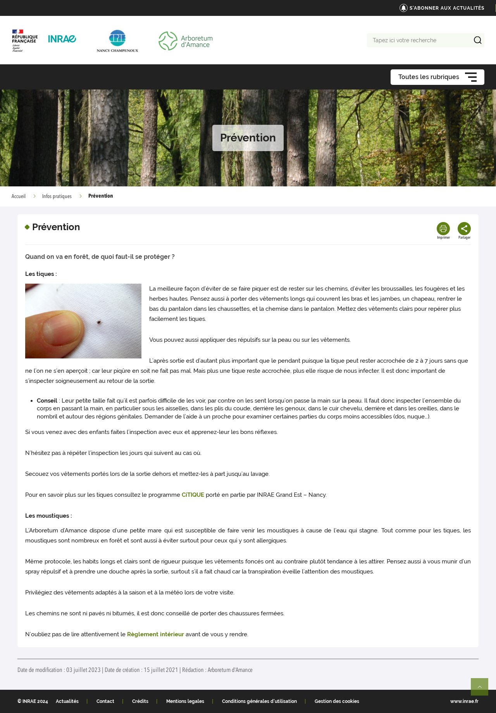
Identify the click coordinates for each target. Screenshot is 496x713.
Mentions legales (185, 701)
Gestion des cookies (337, 701)
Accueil (19, 196)
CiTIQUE (193, 494)
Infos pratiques (57, 196)
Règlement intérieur (155, 634)
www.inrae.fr (464, 701)
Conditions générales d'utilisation (259, 701)
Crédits (140, 701)
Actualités (67, 701)
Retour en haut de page (482, 690)
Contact (105, 701)
